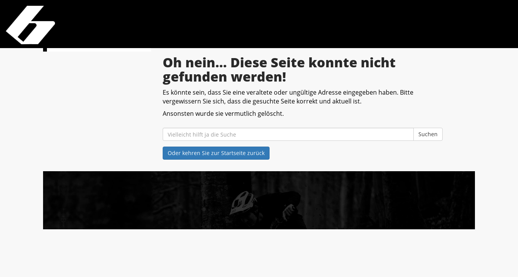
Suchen (428, 134)
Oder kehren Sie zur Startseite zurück (216, 153)
